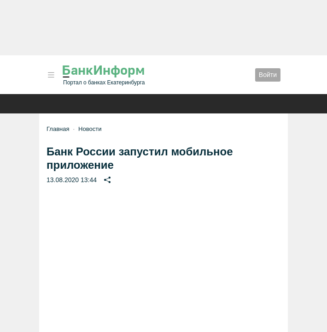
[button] (51, 75)
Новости (89, 128)
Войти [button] (268, 74)
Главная (58, 128)
